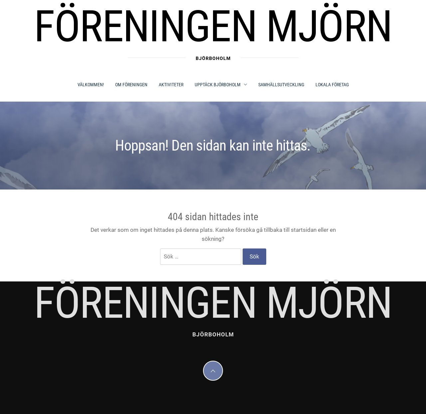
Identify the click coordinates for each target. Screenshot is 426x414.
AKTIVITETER (171, 84)
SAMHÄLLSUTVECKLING (281, 84)
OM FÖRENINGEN (131, 84)
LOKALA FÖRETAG (332, 84)
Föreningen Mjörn (213, 26)
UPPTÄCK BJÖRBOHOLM (221, 84)
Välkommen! (91, 84)
